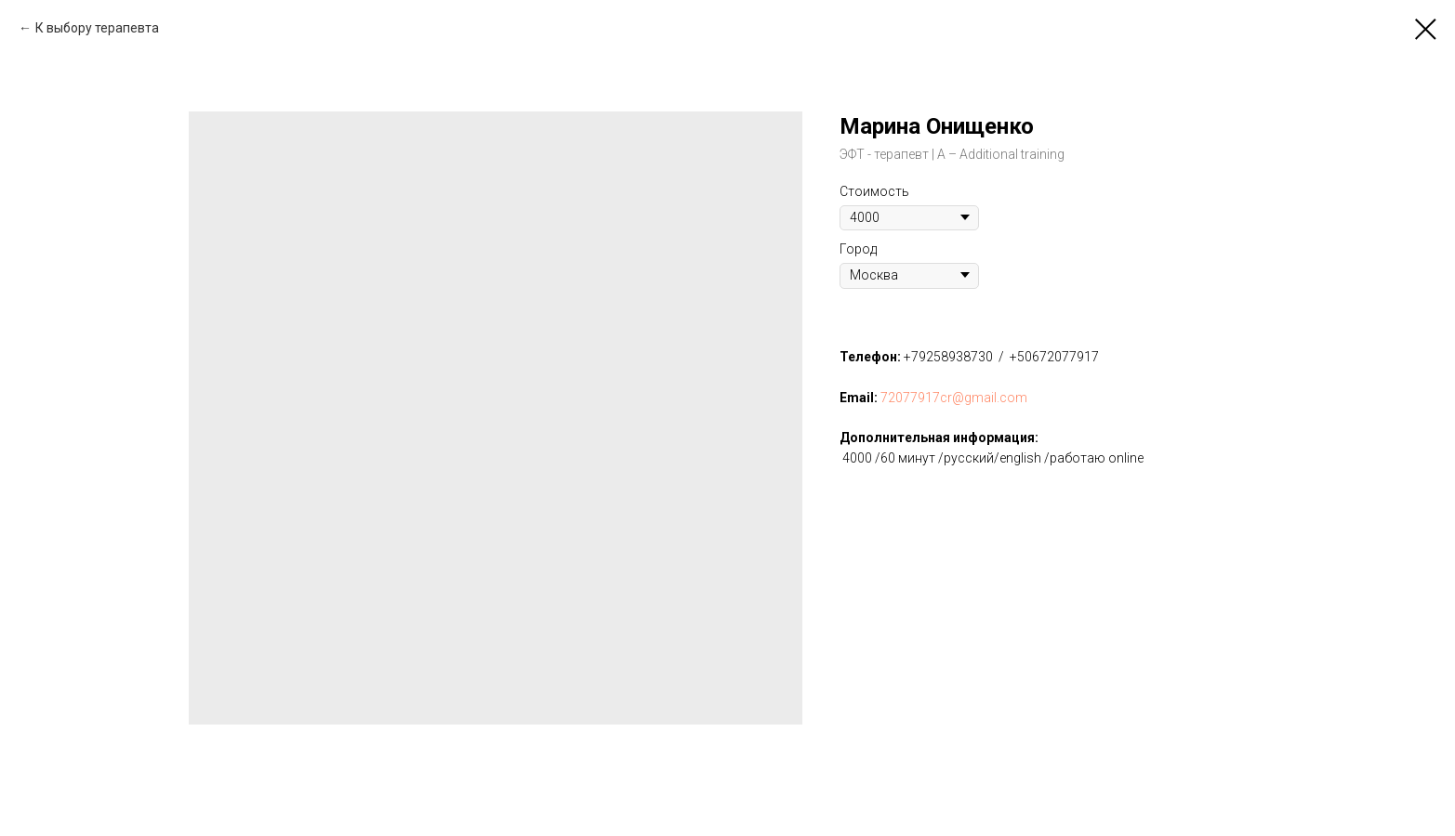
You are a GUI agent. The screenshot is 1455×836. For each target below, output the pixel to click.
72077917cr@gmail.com (953, 397)
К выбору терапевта (97, 27)
